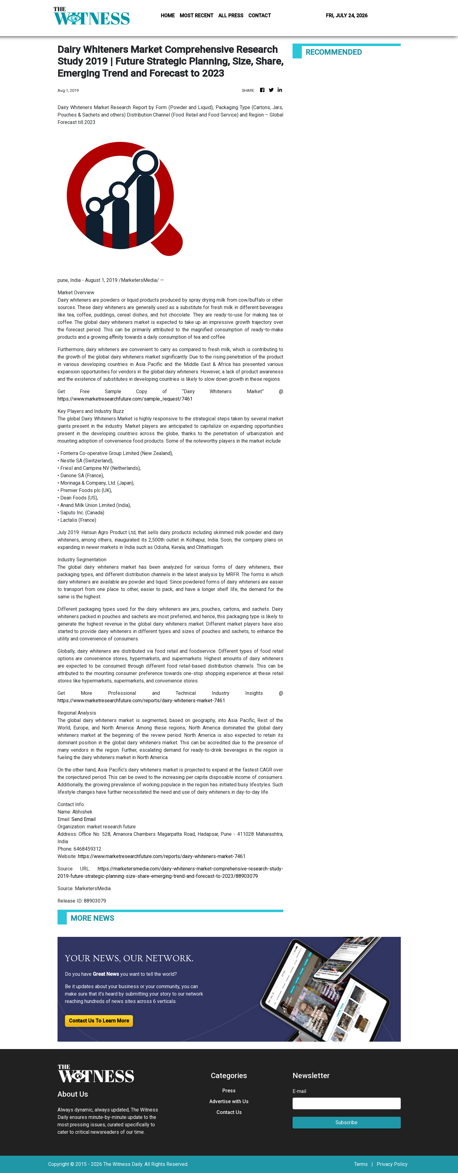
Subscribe (346, 1122)
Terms (361, 1164)
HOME (168, 16)
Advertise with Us (229, 1101)
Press (229, 1091)
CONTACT (259, 16)
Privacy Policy (392, 1164)
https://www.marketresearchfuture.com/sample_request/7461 (125, 399)
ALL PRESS (230, 16)
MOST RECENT (196, 16)
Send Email (83, 819)
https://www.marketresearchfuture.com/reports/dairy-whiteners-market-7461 (141, 700)
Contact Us (229, 1112)
